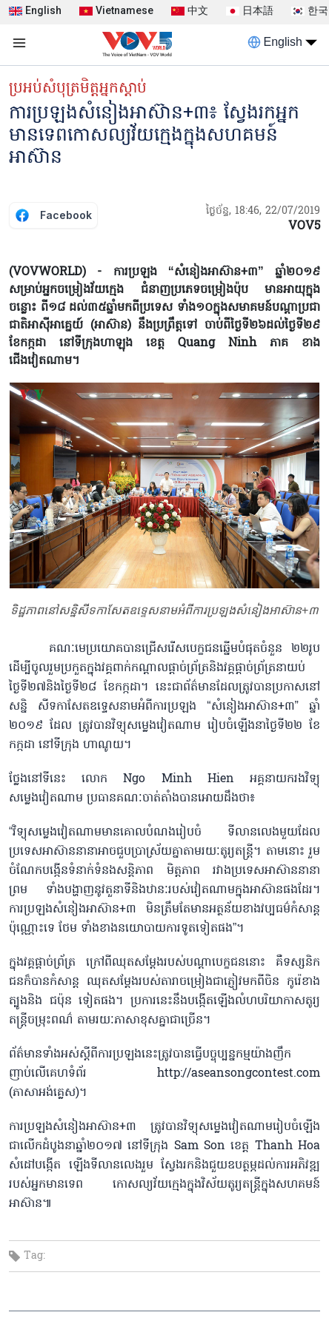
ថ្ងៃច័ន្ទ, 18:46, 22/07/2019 (263, 211)
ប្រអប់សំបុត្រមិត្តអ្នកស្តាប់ (78, 89)
